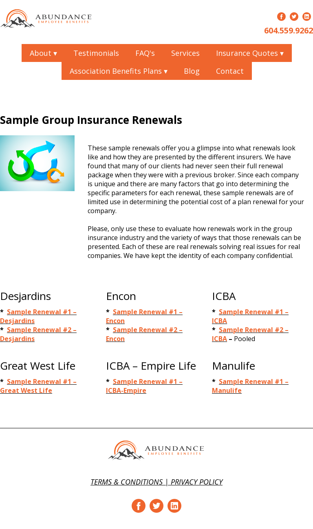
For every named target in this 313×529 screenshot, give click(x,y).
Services (185, 53)
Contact (230, 71)
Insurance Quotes (250, 53)
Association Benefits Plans (119, 71)
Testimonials (96, 53)
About (43, 53)
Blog (192, 71)
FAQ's (145, 53)
